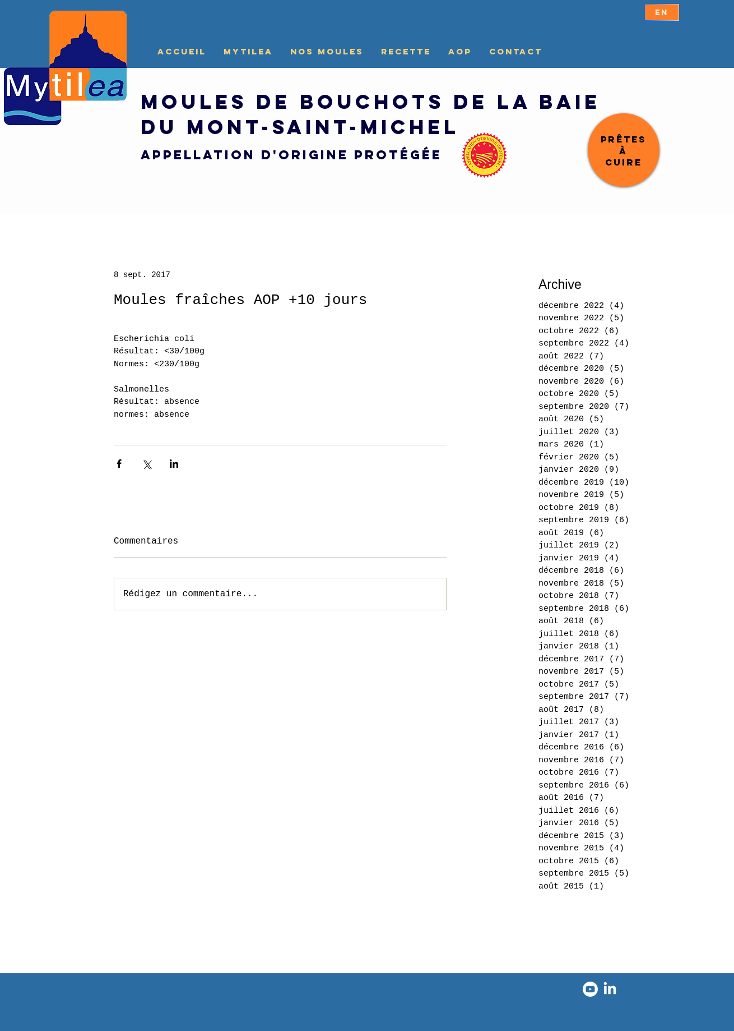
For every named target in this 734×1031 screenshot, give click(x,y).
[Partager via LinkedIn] (174, 463)
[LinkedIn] (609, 989)
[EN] (661, 12)
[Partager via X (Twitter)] (146, 463)
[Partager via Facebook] (119, 463)
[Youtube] (590, 989)
